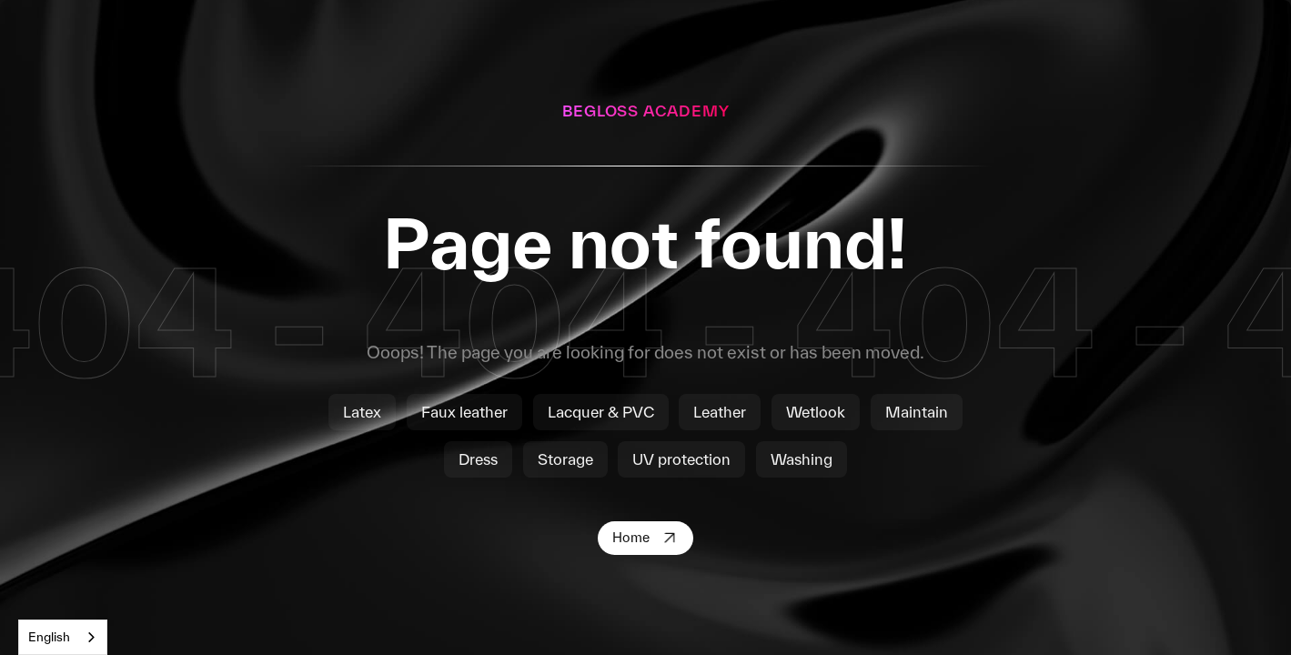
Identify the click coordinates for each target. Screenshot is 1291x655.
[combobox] (62, 637)
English (49, 637)
